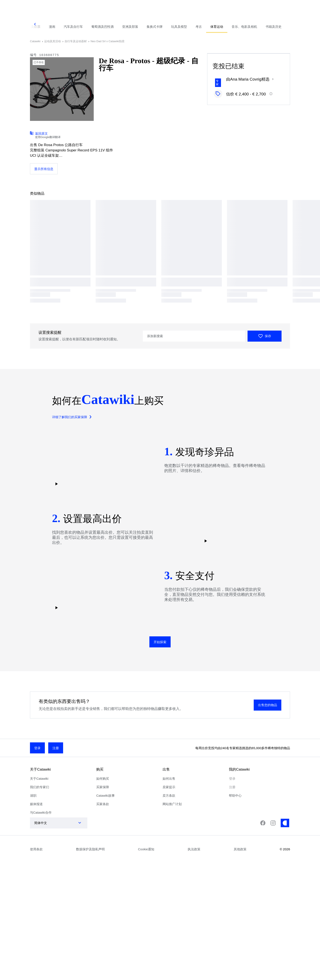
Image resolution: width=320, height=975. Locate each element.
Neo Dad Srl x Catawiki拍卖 (108, 41)
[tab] (52, 24)
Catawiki (35, 41)
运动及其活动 (52, 41)
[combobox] (54, 823)
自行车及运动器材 (76, 41)
